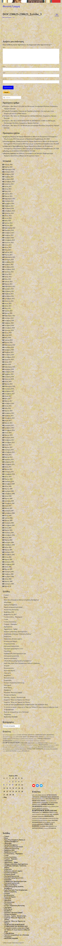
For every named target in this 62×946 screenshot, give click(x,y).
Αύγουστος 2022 (9, 272)
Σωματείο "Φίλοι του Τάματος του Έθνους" (17, 702)
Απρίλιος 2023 (8, 252)
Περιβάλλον (7, 690)
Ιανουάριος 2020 (9, 347)
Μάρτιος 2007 (8, 508)
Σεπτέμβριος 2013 (9, 442)
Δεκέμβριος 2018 (9, 372)
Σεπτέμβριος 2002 (9, 554)
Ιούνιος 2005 (7, 528)
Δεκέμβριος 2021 (9, 291)
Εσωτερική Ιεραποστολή (11, 656)
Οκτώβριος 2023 (9, 237)
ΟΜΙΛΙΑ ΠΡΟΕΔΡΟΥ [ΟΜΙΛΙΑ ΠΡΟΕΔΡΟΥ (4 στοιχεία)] (43, 818)
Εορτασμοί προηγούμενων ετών (13, 648)
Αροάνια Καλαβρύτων (10, 605)
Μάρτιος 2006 (8, 520)
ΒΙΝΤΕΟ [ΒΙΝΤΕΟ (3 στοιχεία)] (14, 736)
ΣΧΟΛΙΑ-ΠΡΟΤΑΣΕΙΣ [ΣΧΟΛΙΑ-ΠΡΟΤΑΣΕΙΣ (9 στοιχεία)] (20, 749)
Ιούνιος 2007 (7, 506)
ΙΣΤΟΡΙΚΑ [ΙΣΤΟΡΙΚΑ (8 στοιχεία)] (23, 745)
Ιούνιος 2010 (7, 476)
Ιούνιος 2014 (7, 432)
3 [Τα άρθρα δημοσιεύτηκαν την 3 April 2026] (15, 781)
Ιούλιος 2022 (8, 274)
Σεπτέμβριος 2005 (9, 525)
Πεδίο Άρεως (8, 687)
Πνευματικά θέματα (10, 695)
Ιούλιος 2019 (8, 362)
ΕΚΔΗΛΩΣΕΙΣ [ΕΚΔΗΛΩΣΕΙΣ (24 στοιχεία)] (8, 740)
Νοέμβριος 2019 (9, 352)
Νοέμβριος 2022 (9, 264)
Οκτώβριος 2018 (9, 376)
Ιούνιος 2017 (7, 396)
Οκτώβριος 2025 (9, 179)
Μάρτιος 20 (7, 586)
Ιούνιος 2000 (7, 579)
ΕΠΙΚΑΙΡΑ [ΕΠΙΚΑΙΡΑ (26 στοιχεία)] (23, 743)
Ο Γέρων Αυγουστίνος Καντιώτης (14, 683)
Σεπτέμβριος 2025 (9, 181)
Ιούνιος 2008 (7, 496)
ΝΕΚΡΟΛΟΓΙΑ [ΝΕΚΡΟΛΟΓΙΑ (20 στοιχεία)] (43, 745)
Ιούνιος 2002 (7, 557)
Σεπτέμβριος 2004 (9, 535)
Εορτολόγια (7, 651)
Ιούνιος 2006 (7, 515)
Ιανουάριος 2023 (9, 259)
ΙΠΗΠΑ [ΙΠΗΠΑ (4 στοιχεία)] (18, 745)
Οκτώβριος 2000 (9, 576)
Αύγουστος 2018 (9, 379)
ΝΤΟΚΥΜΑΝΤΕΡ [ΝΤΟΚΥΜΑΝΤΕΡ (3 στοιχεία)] (51, 745)
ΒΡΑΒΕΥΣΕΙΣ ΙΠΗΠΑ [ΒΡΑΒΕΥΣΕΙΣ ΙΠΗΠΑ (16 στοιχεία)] (36, 737)
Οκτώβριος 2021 (9, 296)
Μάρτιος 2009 (8, 489)
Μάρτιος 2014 (8, 435)
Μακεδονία (7, 675)
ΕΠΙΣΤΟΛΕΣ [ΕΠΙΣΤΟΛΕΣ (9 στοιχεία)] (31, 743)
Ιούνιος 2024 (7, 218)
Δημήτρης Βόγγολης (10, 136)
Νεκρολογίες (7, 680)
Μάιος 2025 (7, 191)
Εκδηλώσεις (7, 636)
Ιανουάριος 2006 (9, 523)
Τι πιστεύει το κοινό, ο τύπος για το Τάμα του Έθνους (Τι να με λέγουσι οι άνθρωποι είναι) (31, 707)
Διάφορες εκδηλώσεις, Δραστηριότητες (16, 631)
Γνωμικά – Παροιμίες (10, 624)
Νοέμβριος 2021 (9, 294)
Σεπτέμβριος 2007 (9, 503)
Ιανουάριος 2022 (9, 289)
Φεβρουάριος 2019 (9, 367)
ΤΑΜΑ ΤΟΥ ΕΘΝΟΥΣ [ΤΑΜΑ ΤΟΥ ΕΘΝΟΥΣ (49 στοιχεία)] (35, 749)
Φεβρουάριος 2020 (9, 345)
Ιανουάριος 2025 (9, 201)
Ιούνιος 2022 (7, 276)
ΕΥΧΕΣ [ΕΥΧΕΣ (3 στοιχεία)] (36, 743)
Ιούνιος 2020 (7, 335)
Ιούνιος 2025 (7, 189)
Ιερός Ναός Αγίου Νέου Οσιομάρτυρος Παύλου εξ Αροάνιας (22, 663)
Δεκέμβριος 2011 (9, 462)
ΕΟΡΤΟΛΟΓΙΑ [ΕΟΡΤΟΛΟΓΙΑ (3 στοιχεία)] (42, 740)
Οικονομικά (7, 685)
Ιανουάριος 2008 (9, 501)
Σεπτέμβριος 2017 (9, 393)
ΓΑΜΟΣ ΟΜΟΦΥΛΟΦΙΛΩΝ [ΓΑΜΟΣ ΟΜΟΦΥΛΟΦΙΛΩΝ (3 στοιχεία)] (49, 736)
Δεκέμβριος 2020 (9, 320)
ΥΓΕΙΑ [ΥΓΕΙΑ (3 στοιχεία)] (4, 751)
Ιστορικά (6, 666)
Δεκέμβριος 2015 (9, 413)
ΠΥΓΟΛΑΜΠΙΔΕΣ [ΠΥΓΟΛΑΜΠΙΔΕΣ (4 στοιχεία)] (6, 749)
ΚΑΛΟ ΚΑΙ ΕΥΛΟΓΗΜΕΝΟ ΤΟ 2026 (23, 151)
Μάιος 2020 (7, 337)
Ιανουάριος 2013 (9, 450)
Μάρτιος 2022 (8, 284)
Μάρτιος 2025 (8, 196)
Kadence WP (21, 942)
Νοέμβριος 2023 (9, 235)
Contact (6, 595)
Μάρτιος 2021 (8, 313)
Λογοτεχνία (7, 673)
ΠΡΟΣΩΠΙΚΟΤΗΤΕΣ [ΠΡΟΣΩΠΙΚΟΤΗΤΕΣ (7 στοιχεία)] (49, 747)
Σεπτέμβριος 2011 (9, 464)
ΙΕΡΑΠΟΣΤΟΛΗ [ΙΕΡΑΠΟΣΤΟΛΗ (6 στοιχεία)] (13, 745)
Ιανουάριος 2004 (9, 542)
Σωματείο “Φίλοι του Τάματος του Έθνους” (17, 700)
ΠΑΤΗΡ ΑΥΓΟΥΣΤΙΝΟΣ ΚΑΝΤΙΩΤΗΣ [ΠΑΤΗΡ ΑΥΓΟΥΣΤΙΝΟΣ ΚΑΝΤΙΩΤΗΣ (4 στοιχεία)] (16, 747)
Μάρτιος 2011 (8, 469)
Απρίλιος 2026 (8, 164)
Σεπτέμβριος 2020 (9, 328)
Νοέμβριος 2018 (9, 374)
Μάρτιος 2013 (8, 447)
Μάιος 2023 (7, 250)
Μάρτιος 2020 (8, 342)
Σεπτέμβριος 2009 (9, 484)
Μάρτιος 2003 (8, 550)
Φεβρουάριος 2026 (9, 169)
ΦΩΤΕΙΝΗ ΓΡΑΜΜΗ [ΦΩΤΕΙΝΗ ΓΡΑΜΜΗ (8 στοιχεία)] (11, 751)
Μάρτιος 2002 (8, 559)
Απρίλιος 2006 (8, 518)
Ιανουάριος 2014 (9, 437)
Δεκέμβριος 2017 (9, 391)
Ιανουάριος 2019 (9, 369)
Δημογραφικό (8, 626)
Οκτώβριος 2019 (9, 354)
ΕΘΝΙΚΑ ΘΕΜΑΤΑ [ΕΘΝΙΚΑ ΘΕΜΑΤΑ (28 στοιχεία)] (44, 738)
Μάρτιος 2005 (8, 530)
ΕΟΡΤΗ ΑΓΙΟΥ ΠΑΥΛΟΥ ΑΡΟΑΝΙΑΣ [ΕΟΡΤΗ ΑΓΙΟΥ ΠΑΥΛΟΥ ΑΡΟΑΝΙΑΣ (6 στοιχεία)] (30, 740)
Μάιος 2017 (7, 398)
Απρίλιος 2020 (8, 340)
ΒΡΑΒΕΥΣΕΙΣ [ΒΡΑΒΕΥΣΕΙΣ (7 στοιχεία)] (26, 736)
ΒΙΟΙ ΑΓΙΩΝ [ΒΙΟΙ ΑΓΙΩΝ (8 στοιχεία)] (19, 736)
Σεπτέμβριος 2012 (9, 452)
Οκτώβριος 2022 (9, 267)
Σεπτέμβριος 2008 (9, 493)
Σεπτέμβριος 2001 (9, 564)
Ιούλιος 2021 (8, 303)
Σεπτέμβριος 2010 (9, 474)
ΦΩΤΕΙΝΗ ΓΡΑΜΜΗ (11, 717)
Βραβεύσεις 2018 (9, 612)
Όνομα (4, 66)
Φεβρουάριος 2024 (9, 228)
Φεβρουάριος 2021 (9, 315)
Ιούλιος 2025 (8, 186)
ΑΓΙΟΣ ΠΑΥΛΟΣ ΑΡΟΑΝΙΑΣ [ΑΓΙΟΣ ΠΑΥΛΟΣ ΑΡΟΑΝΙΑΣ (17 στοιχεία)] (26, 735)
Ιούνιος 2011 (7, 467)
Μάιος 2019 (7, 364)
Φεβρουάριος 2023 (9, 257)
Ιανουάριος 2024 (9, 230)
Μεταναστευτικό (9, 678)
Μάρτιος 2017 (8, 401)
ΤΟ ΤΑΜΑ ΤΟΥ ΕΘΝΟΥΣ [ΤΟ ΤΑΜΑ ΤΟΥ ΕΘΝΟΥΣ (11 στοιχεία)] (51, 749)
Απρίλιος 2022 (8, 281)
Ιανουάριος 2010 (9, 481)
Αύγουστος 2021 (9, 301)
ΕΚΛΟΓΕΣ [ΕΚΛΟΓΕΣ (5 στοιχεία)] (15, 740)
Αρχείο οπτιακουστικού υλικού (13, 607)
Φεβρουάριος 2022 (9, 286)
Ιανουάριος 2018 (9, 389)
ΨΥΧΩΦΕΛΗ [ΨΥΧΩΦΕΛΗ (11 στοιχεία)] (25, 751)
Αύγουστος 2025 (9, 184)
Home (6, 597)
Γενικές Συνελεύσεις (10, 622)
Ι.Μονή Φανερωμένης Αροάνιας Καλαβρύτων (17, 661)
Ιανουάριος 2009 (9, 491)
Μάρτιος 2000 (8, 581)
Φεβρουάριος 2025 (9, 198)
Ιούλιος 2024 (8, 216)
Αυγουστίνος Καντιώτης (11, 609)
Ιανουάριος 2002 (9, 562)
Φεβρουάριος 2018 (9, 386)
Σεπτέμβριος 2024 (9, 211)
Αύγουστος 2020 (9, 330)
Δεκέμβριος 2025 (9, 174)
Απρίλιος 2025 (8, 194)
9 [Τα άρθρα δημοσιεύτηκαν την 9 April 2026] (12, 785)
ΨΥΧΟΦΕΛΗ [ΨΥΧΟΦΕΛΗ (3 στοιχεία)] (19, 751)
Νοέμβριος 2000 (9, 574)
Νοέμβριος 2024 (9, 206)
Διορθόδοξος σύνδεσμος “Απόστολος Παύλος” (18, 634)
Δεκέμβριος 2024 (9, 203)
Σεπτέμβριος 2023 (9, 240)
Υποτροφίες (7, 714)
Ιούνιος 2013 (7, 445)
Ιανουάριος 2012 (9, 459)
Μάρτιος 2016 (8, 411)
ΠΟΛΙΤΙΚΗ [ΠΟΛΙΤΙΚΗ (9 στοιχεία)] (41, 747)
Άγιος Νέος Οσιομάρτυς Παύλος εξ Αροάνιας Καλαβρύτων (21, 600)
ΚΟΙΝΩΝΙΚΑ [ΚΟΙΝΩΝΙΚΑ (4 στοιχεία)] (29, 745)
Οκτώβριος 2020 (9, 325)
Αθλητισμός (7, 602)
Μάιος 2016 (7, 408)
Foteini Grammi (8, 17)
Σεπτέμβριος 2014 (9, 430)
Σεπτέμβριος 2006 (9, 513)
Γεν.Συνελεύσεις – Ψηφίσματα (13, 617)
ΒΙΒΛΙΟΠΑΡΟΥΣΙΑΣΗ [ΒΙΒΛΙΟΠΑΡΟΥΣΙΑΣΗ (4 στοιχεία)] (7, 736)
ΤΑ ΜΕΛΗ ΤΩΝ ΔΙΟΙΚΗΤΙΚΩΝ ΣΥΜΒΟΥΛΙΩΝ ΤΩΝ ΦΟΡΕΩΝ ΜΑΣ (26, 705)
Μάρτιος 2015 (8, 423)
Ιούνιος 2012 (7, 454)
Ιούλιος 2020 (8, 333)
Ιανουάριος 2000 (9, 584)
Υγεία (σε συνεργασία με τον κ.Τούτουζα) (16, 712)
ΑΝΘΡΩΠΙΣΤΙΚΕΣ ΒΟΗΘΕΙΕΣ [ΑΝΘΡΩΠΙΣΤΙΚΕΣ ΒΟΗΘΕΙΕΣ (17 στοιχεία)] (44, 735)
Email (4, 72)
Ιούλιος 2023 (8, 245)
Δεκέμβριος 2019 (9, 350)
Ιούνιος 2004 (7, 537)
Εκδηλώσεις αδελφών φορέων (13, 639)
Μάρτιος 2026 (8, 167)
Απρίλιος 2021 (8, 311)
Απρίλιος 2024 (8, 223)
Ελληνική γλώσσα (9, 644)
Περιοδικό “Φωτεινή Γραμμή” (13, 692)
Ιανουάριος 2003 (9, 552)
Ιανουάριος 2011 (9, 471)
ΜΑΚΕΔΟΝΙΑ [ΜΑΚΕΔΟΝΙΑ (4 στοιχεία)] (35, 745)
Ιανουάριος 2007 (9, 510)
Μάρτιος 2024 (8, 225)
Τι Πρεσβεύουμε (9, 709)
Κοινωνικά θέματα (9, 670)
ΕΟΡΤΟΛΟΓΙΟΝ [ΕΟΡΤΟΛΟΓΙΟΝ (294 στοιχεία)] (11, 742)
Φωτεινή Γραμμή (11, 6)
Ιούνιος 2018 (7, 381)
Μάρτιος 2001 (8, 569)
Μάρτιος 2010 (8, 479)
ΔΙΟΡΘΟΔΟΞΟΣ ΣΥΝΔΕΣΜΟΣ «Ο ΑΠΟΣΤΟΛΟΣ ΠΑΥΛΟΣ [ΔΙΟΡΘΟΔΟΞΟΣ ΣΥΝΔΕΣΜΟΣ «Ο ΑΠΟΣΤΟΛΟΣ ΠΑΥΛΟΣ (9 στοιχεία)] (18, 738)
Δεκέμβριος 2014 (9, 428)
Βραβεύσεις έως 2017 (10, 614)
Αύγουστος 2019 (9, 359)
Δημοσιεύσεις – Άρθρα (11, 629)
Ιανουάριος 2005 (9, 532)
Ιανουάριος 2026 (9, 172)
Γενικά (6, 619)
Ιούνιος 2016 (7, 406)
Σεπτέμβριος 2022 (9, 269)
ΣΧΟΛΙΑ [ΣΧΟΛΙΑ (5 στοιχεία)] (13, 749)
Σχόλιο (4, 47)
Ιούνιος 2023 (7, 247)
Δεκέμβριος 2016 (9, 403)
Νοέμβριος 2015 (9, 415)
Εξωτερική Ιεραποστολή (11, 646)
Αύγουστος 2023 (9, 242)
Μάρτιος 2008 (8, 498)
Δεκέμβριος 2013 (9, 440)
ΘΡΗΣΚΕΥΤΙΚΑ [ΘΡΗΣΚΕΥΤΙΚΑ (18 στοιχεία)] (43, 743)
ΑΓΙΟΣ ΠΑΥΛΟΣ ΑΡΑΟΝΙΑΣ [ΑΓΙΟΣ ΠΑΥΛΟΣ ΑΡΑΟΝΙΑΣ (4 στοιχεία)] (11, 734)
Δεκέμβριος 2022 (9, 262)
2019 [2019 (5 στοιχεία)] (4, 734)
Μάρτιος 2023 (8, 255)
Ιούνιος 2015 (7, 420)
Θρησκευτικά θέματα (10, 658)
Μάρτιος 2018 (8, 384)
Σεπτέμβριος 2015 (9, 418)
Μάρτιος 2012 (8, 457)
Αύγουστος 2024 (9, 213)
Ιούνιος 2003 (7, 547)
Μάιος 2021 (7, 308)
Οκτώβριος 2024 (9, 208)
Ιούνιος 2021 (7, 306)
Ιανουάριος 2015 (9, 425)
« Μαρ (5, 797)
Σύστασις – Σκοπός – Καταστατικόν (15, 697)
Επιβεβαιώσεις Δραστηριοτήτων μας (15, 653)
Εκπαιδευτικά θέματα (10, 641)
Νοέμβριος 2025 (9, 176)
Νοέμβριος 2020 (9, 323)
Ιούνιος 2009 (7, 486)
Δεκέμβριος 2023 (9, 233)
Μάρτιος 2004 (8, 540)
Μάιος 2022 (7, 279)
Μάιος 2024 (7, 220)
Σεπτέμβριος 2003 (9, 545)
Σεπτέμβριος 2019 (9, 357)
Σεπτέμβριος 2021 (9, 298)
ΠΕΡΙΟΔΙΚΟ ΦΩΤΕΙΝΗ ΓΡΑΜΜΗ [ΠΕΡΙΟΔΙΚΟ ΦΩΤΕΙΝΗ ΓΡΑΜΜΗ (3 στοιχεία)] (30, 747)
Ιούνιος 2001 (7, 567)
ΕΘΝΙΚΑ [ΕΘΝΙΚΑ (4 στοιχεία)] (35, 738)
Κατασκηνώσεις (9, 668)
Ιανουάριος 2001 (9, 571)
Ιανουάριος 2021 (9, 318)
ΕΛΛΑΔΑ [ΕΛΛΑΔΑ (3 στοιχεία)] (19, 740)
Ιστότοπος (5, 78)
